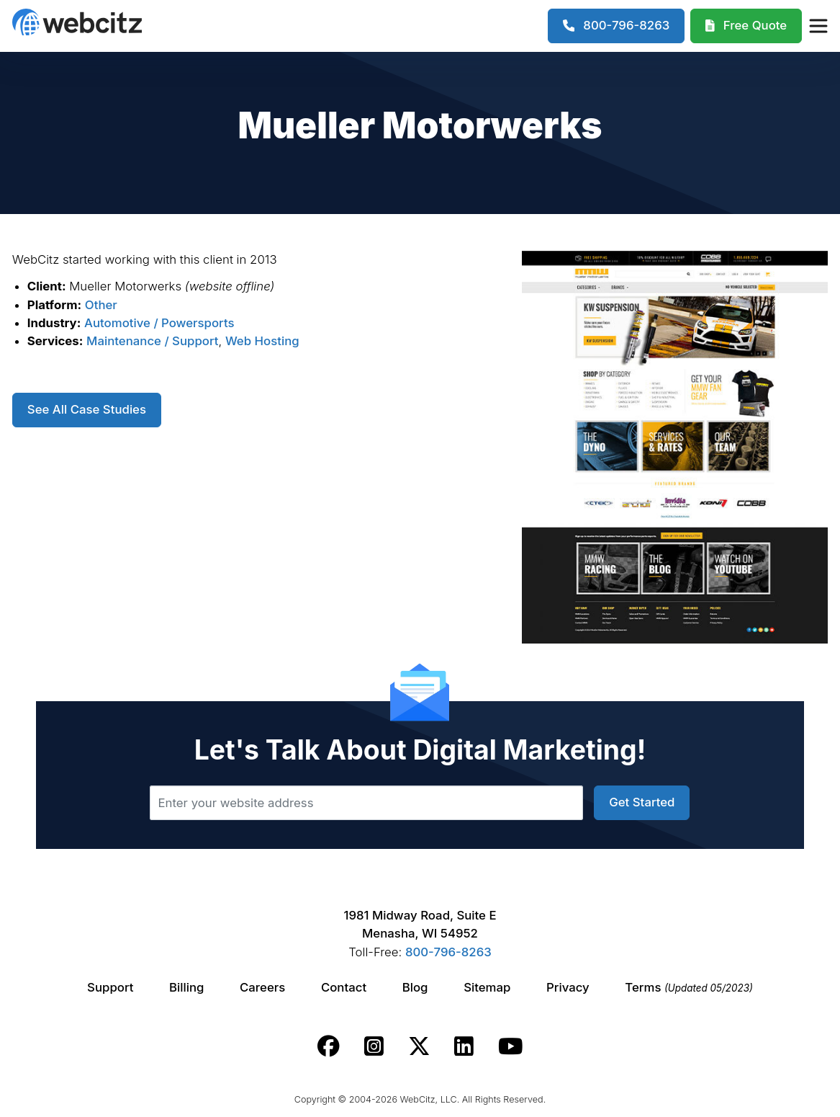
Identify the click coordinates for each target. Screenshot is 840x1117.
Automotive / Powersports (159, 323)
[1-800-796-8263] (616, 26)
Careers (262, 987)
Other (101, 305)
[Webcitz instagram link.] (374, 1046)
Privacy (568, 987)
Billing (186, 987)
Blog (415, 987)
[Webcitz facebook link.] (328, 1046)
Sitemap (487, 987)
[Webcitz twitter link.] (419, 1046)
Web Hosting (262, 341)
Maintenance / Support (152, 341)
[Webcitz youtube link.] (510, 1046)
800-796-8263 (448, 952)
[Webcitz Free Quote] (746, 26)
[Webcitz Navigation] (818, 26)
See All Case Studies (86, 409)
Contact (343, 987)
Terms (689, 987)
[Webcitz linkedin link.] (464, 1046)
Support (110, 987)
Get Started (641, 802)
